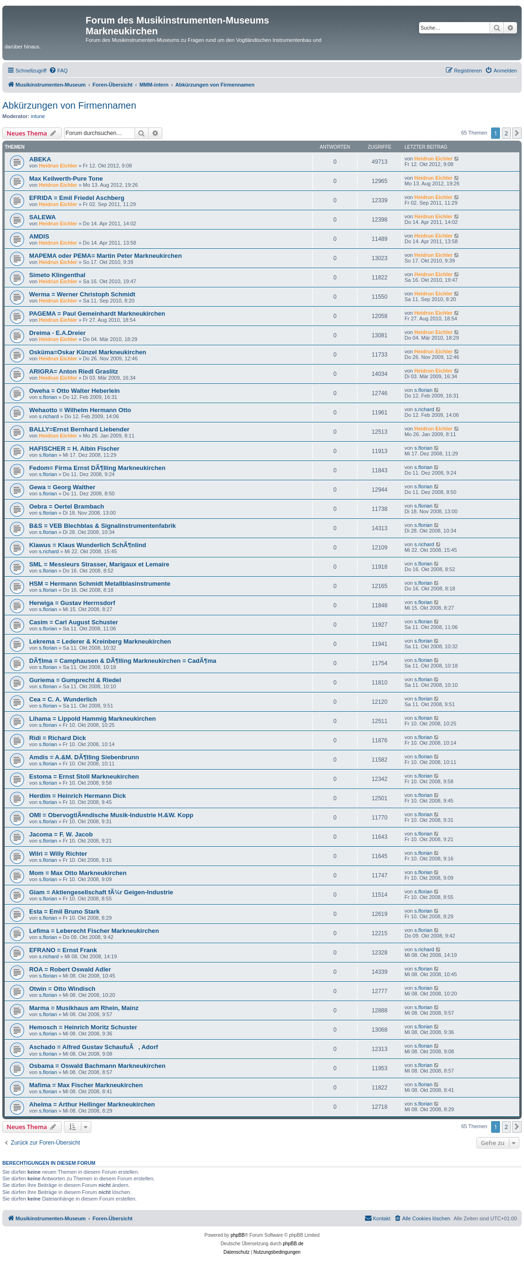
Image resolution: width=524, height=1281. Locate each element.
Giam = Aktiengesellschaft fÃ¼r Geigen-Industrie (101, 892)
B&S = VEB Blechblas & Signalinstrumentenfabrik (102, 525)
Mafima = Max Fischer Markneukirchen (86, 1085)
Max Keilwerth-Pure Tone (66, 178)
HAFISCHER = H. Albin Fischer (74, 448)
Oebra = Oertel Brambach (66, 506)
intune (38, 116)
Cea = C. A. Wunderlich (63, 699)
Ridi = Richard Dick (57, 737)
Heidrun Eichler (58, 165)
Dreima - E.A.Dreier (57, 332)
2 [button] (506, 133)
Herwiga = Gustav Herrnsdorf (72, 602)
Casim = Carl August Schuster (73, 622)
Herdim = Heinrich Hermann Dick (77, 795)
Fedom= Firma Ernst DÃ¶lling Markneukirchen (97, 467)
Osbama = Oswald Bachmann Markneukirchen (97, 1065)
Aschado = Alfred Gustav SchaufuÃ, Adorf (93, 1046)
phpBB (237, 1235)
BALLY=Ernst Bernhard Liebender (79, 429)
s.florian (48, 397)
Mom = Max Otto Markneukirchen (78, 872)
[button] (517, 133)
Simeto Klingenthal (57, 274)
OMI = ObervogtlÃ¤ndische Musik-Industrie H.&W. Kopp (111, 815)
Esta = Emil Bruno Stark (64, 911)
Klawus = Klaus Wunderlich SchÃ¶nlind (87, 545)
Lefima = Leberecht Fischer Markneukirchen (94, 930)
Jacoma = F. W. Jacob (61, 834)
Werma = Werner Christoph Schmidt (82, 294)
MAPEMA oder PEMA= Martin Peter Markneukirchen (105, 255)
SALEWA (42, 217)
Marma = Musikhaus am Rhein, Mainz (84, 1007)
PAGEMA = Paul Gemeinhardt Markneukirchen (97, 313)
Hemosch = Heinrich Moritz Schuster (83, 1027)
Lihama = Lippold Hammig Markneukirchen (92, 718)
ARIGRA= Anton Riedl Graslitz (73, 371)
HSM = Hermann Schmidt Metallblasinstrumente (99, 583)
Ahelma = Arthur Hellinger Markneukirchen (92, 1104)
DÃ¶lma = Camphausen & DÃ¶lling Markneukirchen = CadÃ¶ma (122, 660)
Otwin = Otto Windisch (62, 988)
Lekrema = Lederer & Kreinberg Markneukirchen (100, 641)
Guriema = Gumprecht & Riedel (75, 680)
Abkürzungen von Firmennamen (69, 105)
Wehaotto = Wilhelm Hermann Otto (80, 410)
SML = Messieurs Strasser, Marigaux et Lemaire (99, 564)
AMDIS (39, 236)
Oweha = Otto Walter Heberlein (74, 390)
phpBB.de (293, 1243)
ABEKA (40, 159)
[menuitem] (58, 70)
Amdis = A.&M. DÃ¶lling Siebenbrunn (84, 757)
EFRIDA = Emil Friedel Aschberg (76, 197)
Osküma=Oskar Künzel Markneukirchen (87, 352)
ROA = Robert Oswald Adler (70, 969)
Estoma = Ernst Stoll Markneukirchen (84, 776)
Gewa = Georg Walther (62, 487)
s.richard (49, 416)
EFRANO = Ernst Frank (63, 950)
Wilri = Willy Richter (58, 853)
